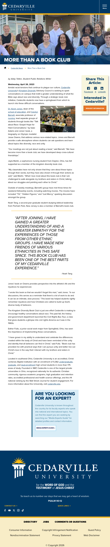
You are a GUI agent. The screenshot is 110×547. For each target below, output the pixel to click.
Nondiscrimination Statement (25, 535)
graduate (12, 365)
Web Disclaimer (92, 535)
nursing (11, 118)
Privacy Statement (61, 535)
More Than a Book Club (36, 68)
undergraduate (66, 361)
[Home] (5, 68)
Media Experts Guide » (45, 428)
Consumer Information (20, 530)
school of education (17, 111)
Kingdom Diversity (27, 90)
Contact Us (10, 506)
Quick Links (63, 506)
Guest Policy (94, 530)
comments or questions (70, 522)
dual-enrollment (28, 365)
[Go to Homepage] (18, 9)
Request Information (95, 108)
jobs (46, 522)
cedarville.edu (54, 383)
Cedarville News (17, 68)
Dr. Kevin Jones (15, 108)
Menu (104, 6)
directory (30, 522)
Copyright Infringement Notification (60, 530)
